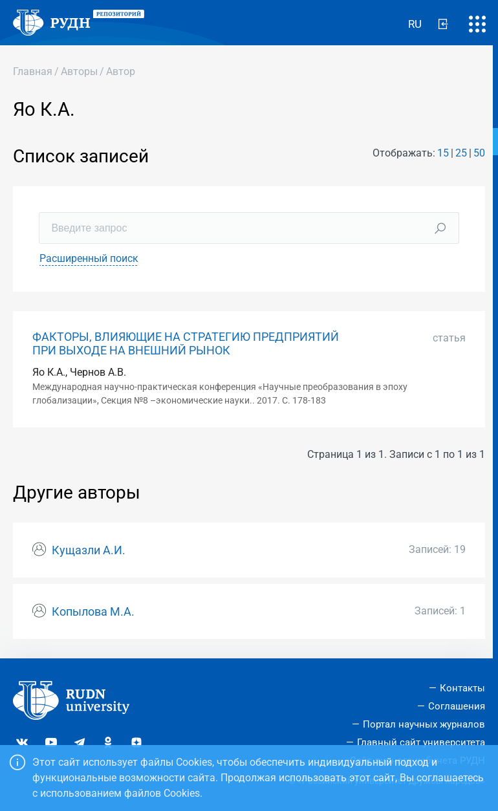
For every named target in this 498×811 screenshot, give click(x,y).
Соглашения (456, 706)
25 (461, 153)
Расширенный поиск (88, 258)
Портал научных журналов (424, 724)
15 (443, 153)
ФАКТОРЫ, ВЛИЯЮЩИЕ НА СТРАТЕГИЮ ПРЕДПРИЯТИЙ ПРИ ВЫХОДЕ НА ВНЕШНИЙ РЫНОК (185, 343)
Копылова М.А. (93, 611)
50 (479, 153)
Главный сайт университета (421, 742)
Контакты (462, 688)
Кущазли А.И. (88, 550)
